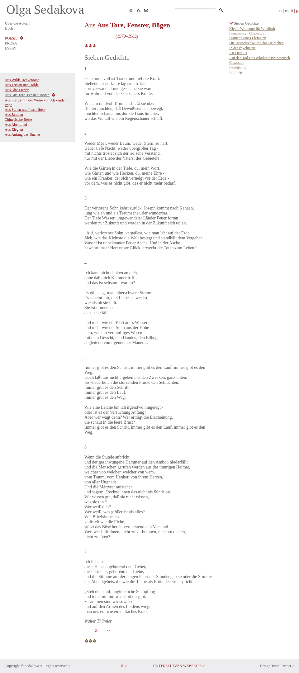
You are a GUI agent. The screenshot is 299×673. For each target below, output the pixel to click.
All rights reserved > (55, 666)
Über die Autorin (17, 23)
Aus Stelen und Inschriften (25, 109)
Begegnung (237, 67)
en (286, 10)
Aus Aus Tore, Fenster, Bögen (27, 95)
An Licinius (238, 53)
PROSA (11, 43)
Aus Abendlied (16, 124)
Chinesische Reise (18, 119)
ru (280, 10)
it (292, 10)
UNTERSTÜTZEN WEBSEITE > (179, 666)
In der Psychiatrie (242, 48)
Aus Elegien (14, 129)
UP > (123, 666)
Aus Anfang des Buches (22, 134)
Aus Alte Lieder (17, 90)
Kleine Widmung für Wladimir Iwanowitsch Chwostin (252, 30)
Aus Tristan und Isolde (22, 85)
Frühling (235, 72)
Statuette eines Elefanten (247, 38)
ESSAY (11, 48)
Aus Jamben (14, 114)
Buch (9, 28)
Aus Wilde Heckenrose (22, 80)
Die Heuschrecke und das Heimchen (256, 43)
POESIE (11, 38)
